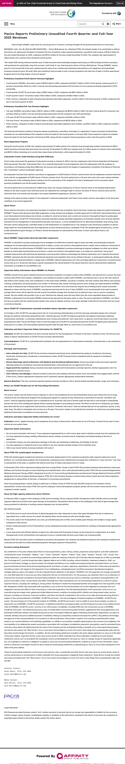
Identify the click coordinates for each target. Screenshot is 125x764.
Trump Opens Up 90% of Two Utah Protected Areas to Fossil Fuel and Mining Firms (45, 3)
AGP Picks (6, 3)
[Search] (89, 23)
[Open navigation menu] (9, 24)
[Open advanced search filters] (107, 23)
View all (120, 3)
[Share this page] (116, 24)
